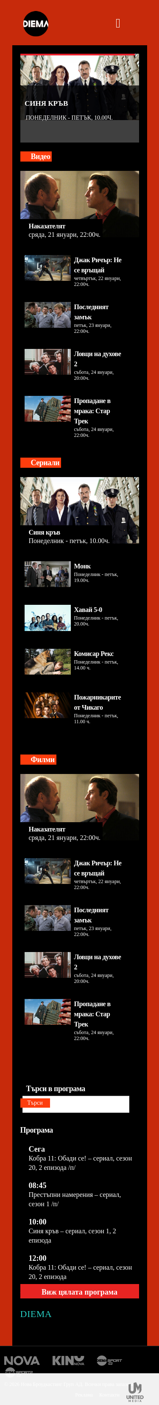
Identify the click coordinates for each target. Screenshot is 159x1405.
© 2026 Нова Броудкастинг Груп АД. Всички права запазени (69, 1384)
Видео (40, 156)
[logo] (35, 24)
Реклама (84, 1395)
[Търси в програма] (75, 1104)
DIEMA (36, 1314)
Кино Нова (68, 1361)
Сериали (45, 462)
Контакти (109, 1395)
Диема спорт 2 (20, 1372)
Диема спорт (110, 1361)
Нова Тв (22, 1361)
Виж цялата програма (79, 1292)
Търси (35, 1103)
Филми (43, 759)
